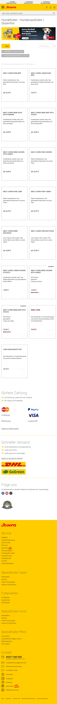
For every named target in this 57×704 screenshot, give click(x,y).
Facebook (9, 674)
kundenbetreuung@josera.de (16, 663)
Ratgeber (4, 537)
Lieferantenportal (7, 563)
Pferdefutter (5, 603)
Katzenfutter (5, 600)
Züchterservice (6, 556)
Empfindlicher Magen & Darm (11, 639)
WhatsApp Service (12, 690)
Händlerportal (6, 558)
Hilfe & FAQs (5, 543)
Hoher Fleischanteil (8, 582)
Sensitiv (4, 579)
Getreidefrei (5, 577)
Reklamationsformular (14, 666)
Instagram (9, 679)
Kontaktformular (12, 670)
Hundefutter (5, 597)
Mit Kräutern (5, 644)
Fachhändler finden (47, 7)
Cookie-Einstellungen (42, 698)
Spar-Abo (6, 548)
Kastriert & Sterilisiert (8, 585)
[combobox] (28, 13)
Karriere (4, 561)
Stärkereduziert (6, 641)
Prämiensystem (6, 551)
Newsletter (10, 686)
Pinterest (9, 682)
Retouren (4, 545)
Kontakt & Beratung (8, 540)
